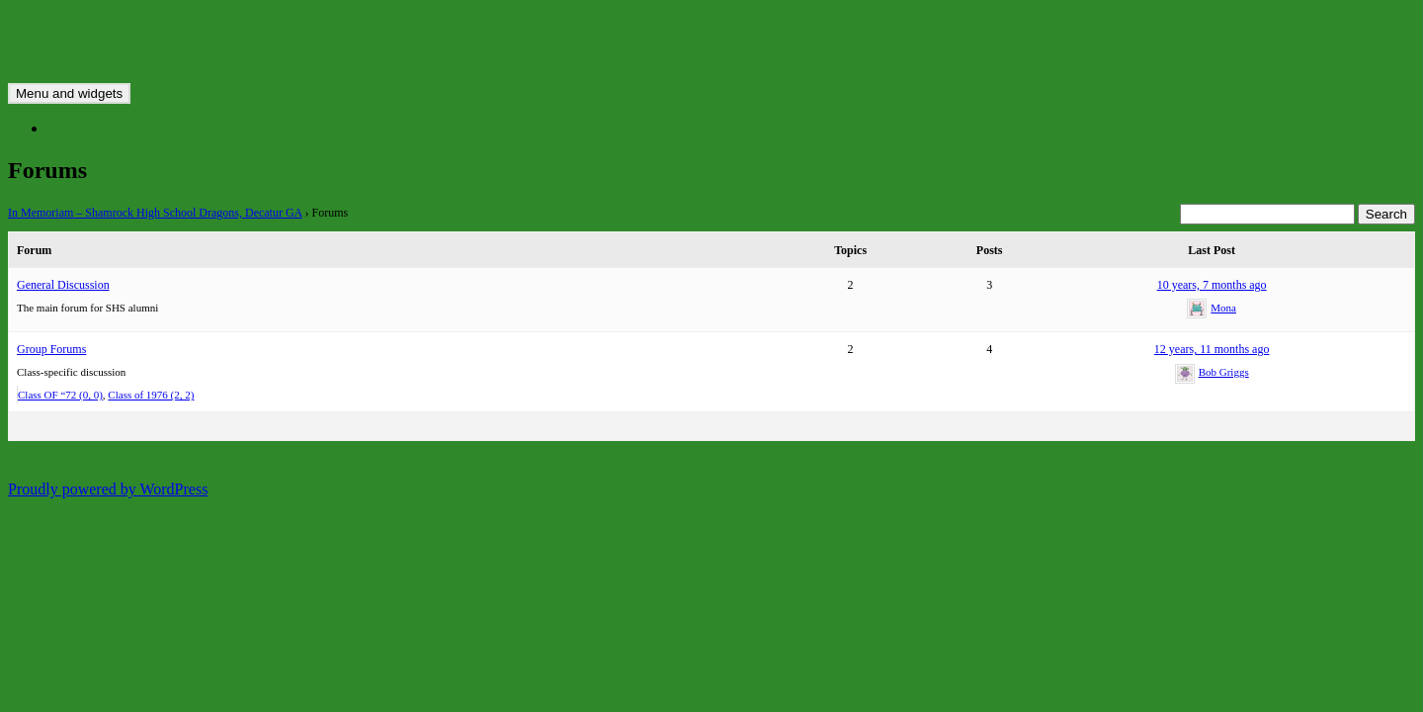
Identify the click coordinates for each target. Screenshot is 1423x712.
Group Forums (51, 349)
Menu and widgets (69, 93)
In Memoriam (90, 128)
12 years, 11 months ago (1212, 349)
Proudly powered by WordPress (108, 489)
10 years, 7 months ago (1212, 285)
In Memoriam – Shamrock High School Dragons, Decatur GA (155, 213)
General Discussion (63, 285)
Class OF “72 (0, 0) (60, 394)
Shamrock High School (81, 24)
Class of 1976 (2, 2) (151, 394)
